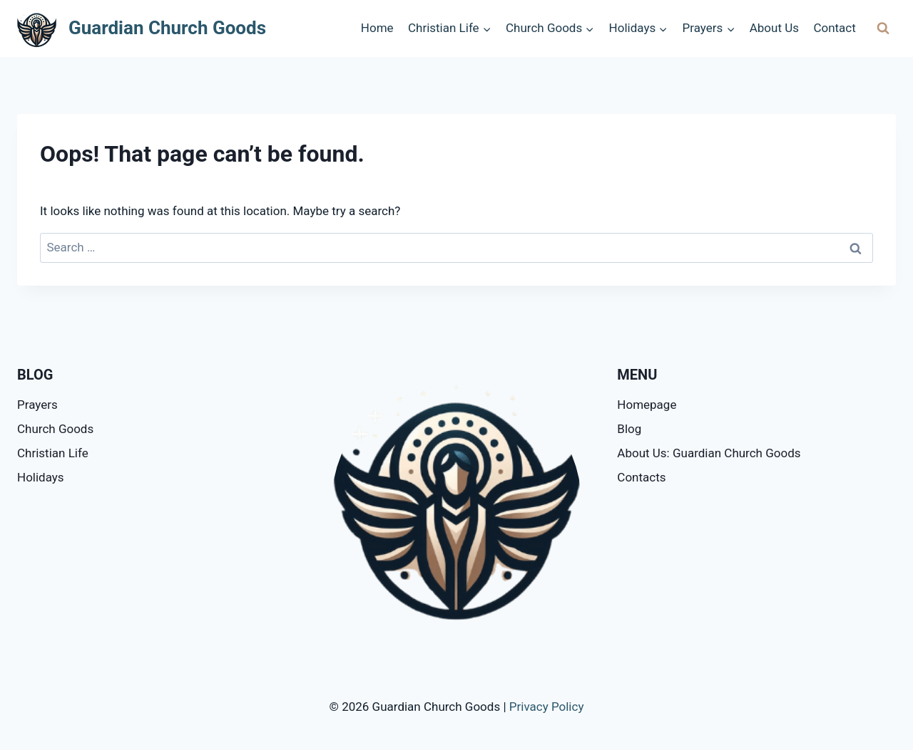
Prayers (37, 404)
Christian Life (52, 453)
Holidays (40, 477)
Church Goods (55, 429)
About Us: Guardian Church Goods (708, 453)
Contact (834, 28)
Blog (629, 429)
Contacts (641, 477)
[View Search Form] (883, 28)
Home (377, 28)
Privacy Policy (546, 706)
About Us (774, 28)
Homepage (646, 404)
